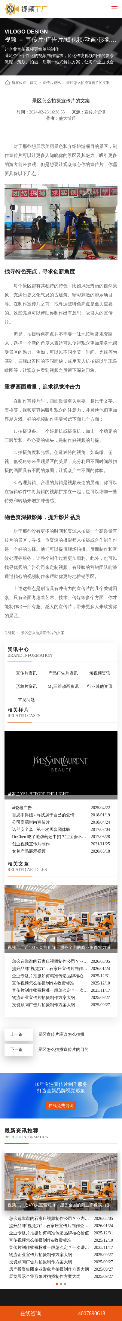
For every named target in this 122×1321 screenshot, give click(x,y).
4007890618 (91, 1313)
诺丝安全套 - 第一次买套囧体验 (41, 829)
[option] (61, 1215)
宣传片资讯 (52, 83)
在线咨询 (30, 1313)
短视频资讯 (99, 673)
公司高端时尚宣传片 (31, 822)
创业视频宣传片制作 (31, 844)
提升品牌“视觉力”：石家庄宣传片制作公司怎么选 (50, 968)
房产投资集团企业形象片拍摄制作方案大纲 (49, 1269)
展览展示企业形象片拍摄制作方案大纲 (45, 1276)
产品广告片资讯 (63, 673)
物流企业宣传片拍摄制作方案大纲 (43, 997)
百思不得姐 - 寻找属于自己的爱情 (43, 815)
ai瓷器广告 (22, 808)
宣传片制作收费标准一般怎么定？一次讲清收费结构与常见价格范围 (50, 990)
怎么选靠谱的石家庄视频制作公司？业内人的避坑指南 (50, 961)
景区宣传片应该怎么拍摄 (61, 1034)
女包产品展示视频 (29, 851)
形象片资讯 (26, 686)
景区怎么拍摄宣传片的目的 (63, 1049)
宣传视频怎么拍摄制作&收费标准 (43, 983)
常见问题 (26, 699)
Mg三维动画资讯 (63, 686)
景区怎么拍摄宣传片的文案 (88, 83)
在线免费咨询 (61, 1105)
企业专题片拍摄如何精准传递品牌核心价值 (50, 976)
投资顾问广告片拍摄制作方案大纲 (43, 1005)
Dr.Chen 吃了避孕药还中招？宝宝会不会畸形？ (50, 836)
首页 (33, 83)
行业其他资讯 (99, 686)
